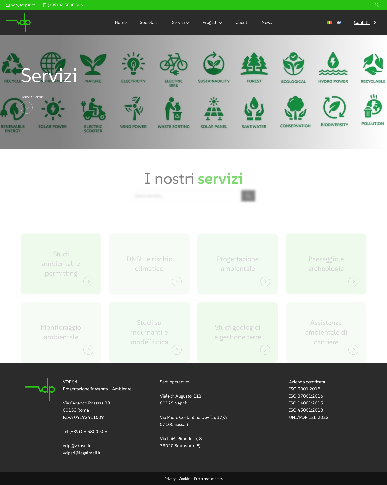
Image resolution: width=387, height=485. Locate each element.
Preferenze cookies (208, 478)
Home (121, 22)
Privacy (170, 478)
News (267, 22)
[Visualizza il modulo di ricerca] (376, 5)
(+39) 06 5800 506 (88, 431)
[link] (78, 417)
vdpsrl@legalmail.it (81, 453)
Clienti (241, 22)
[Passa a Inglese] (339, 22)
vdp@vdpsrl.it (76, 445)
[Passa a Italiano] (329, 22)
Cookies (185, 478)
